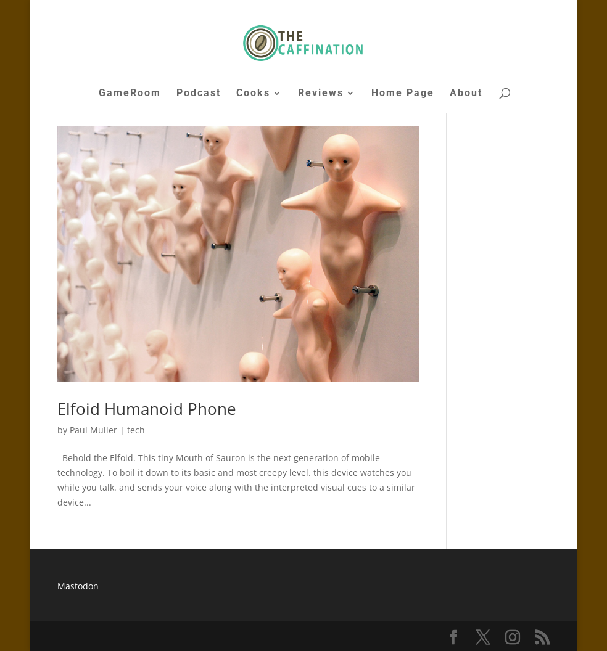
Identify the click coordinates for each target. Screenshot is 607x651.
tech (136, 430)
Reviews (321, 94)
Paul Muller (93, 430)
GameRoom (130, 94)
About (466, 94)
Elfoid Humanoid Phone (146, 409)
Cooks (253, 94)
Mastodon (78, 586)
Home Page (402, 94)
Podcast (198, 94)
